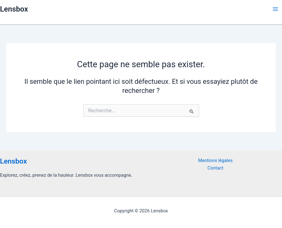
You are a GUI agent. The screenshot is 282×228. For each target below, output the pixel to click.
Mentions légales (215, 160)
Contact (215, 168)
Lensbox (14, 9)
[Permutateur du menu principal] (275, 9)
